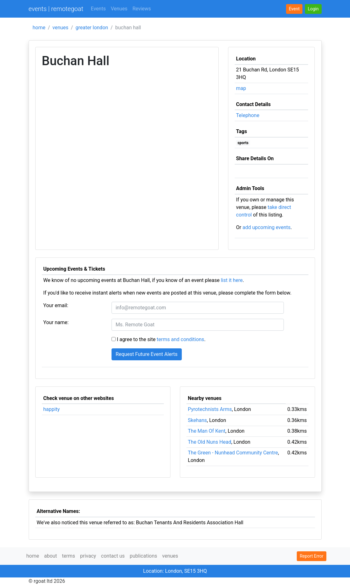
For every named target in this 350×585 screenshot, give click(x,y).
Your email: (55, 305)
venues (61, 28)
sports (243, 143)
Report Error (311, 556)
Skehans (197, 420)
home (39, 28)
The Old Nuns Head (209, 442)
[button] (313, 9)
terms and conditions (180, 339)
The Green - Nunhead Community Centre (233, 453)
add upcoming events (267, 227)
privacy (88, 556)
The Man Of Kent (206, 431)
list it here (232, 280)
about (50, 556)
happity (51, 409)
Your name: (55, 322)
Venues (119, 9)
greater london (92, 28)
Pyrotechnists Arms (210, 409)
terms (68, 556)
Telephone (247, 115)
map (241, 88)
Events (98, 9)
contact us (113, 556)
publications (143, 556)
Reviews (141, 9)
